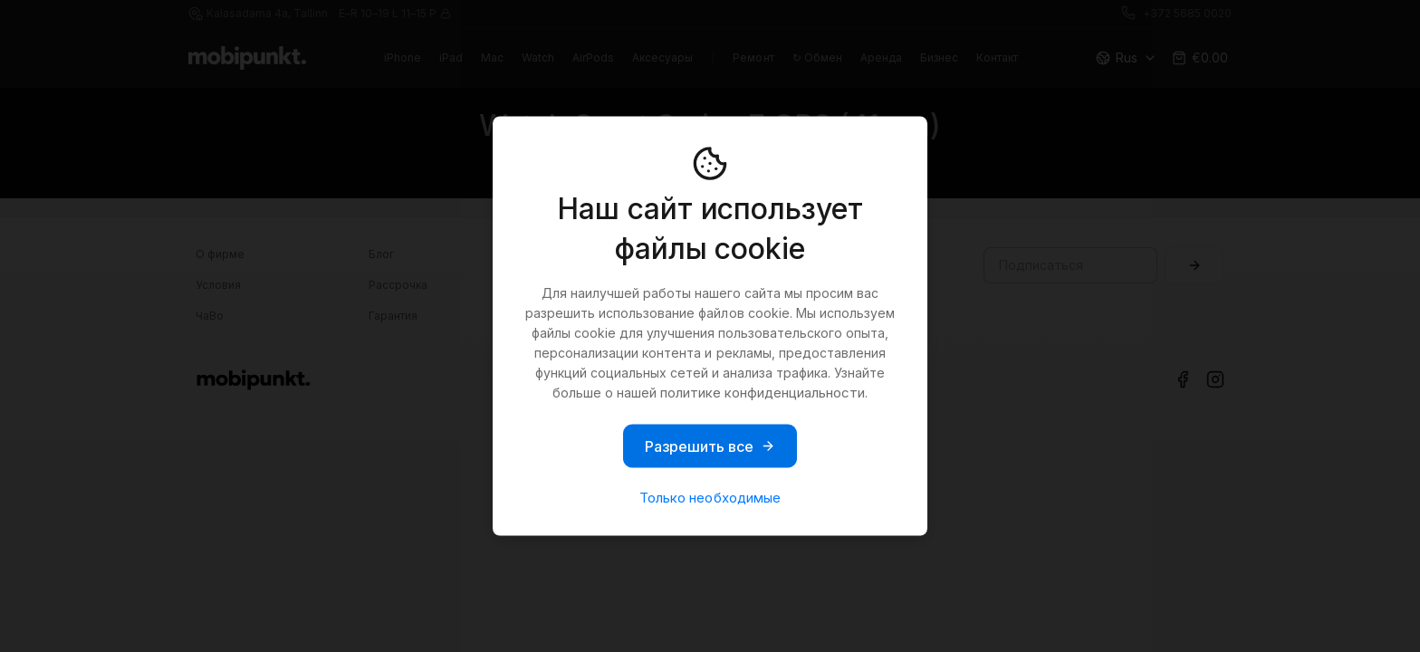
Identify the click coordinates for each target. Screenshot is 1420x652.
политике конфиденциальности (762, 392)
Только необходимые (709, 497)
